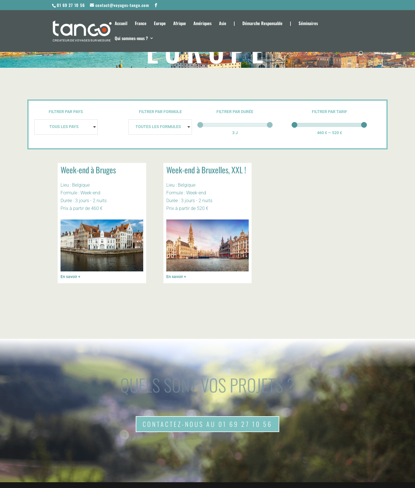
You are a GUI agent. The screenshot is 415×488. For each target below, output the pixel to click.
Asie (222, 23)
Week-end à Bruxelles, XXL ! (206, 170)
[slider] (200, 125)
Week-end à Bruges (88, 170)
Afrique (179, 23)
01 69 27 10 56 (71, 5)
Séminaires (308, 23)
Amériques (202, 23)
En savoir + (70, 276)
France (140, 23)
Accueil (121, 23)
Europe (160, 23)
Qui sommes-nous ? (131, 38)
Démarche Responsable (262, 23)
